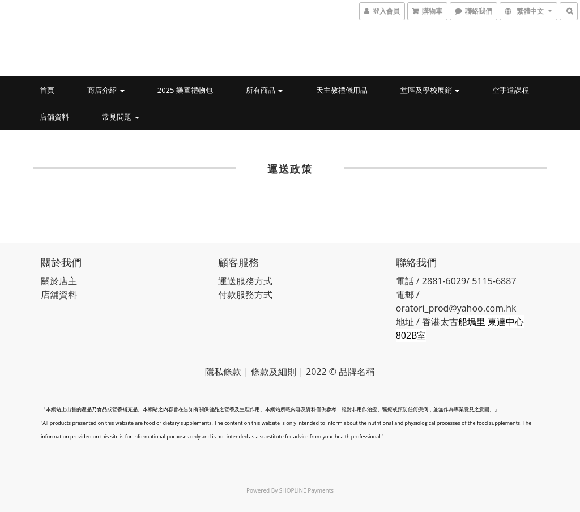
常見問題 (120, 117)
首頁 (47, 90)
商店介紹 (105, 90)
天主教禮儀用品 (342, 90)
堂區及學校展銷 (429, 90)
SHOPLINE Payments (306, 490)
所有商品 (264, 90)
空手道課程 (510, 90)
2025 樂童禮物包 (185, 90)
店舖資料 (54, 117)
